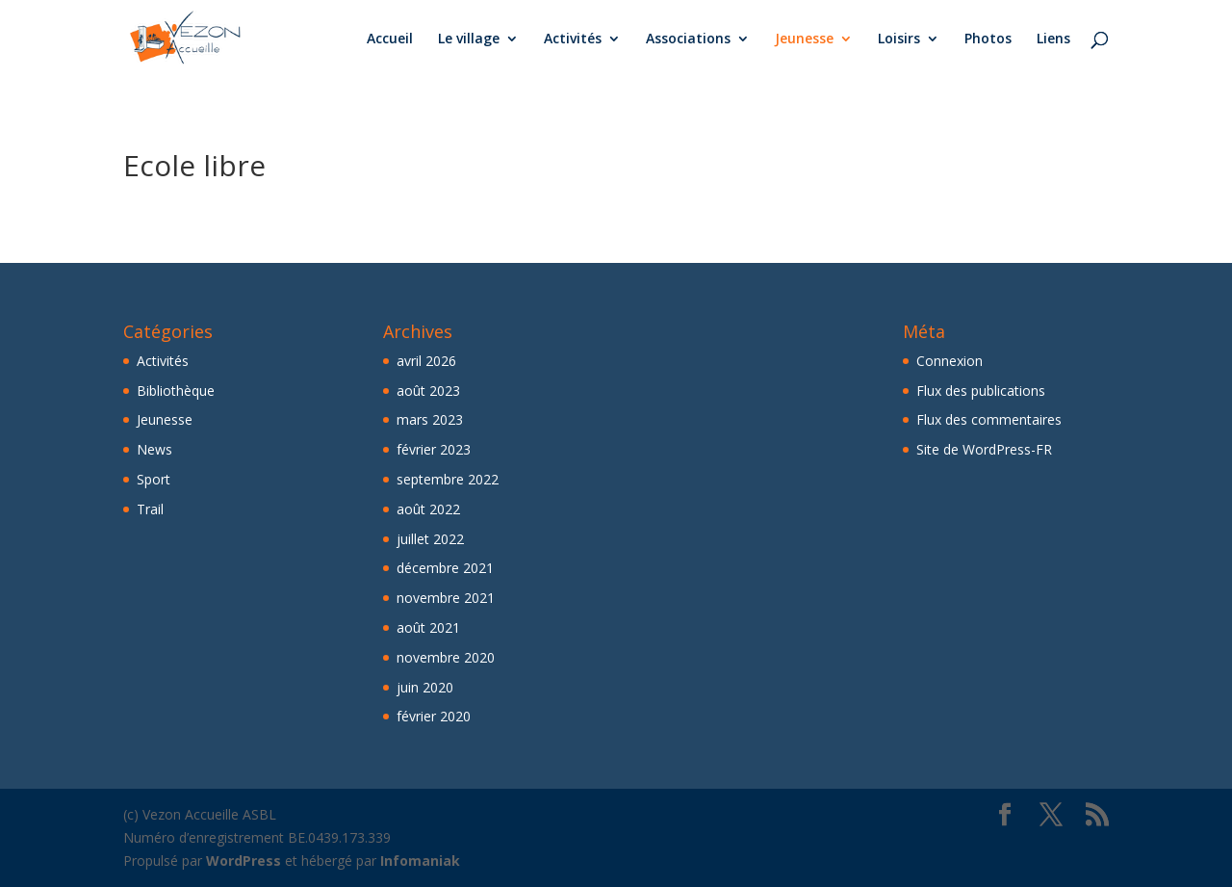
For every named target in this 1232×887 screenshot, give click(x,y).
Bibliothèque (176, 390)
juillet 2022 (430, 539)
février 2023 (434, 449)
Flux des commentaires (989, 419)
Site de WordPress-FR (984, 449)
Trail (150, 509)
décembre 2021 (445, 568)
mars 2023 (430, 419)
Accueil (390, 39)
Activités (573, 39)
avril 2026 (426, 361)
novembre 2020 (446, 657)
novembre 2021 (446, 597)
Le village (469, 39)
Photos (988, 39)
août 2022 (428, 509)
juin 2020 (425, 687)
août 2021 (428, 627)
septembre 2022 (448, 479)
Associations (688, 39)
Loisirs (899, 39)
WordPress (243, 860)
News (154, 449)
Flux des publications (980, 390)
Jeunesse (804, 39)
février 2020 (434, 716)
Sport (153, 479)
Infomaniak (420, 860)
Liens (1053, 39)
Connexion (949, 361)
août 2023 (428, 390)
